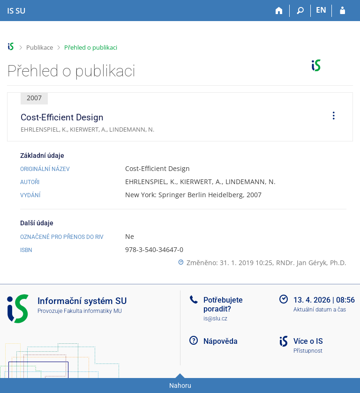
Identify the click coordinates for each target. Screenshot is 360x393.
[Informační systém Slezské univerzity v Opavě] (16, 11)
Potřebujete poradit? (223, 304)
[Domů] (279, 11)
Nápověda (220, 341)
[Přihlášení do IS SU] (342, 11)
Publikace (39, 47)
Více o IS (308, 341)
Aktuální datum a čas (319, 309)
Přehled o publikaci (90, 47)
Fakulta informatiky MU (93, 311)
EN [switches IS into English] (321, 10)
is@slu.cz (215, 318)
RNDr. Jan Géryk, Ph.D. (311, 262)
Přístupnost (307, 351)
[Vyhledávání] (300, 11)
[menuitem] (330, 117)
